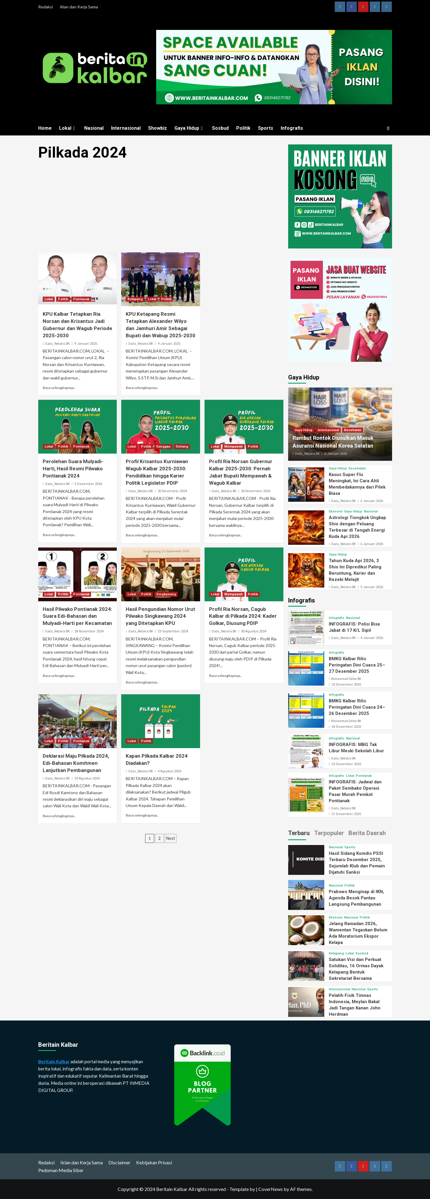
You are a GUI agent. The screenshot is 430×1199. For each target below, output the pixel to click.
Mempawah (233, 447)
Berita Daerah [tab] (367, 833)
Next (170, 838)
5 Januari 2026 (371, 587)
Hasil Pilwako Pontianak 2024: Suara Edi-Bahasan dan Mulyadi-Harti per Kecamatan (77, 616)
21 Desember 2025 (346, 814)
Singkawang (166, 594)
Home (45, 128)
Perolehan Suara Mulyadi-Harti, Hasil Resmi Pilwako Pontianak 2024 (73, 468)
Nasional (94, 128)
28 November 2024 (89, 631)
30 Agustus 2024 (253, 631)
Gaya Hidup (189, 128)
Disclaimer (119, 1162)
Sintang (182, 447)
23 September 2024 (173, 631)
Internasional (126, 128)
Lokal (68, 128)
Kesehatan (352, 430)
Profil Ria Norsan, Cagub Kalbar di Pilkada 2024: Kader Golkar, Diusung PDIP (243, 616)
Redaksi (45, 6)
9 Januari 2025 (85, 344)
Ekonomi (336, 511)
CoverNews (270, 1189)
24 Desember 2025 (346, 727)
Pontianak (81, 299)
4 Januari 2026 (371, 638)
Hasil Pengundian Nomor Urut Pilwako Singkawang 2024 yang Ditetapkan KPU (160, 616)
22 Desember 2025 (346, 764)
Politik (243, 128)
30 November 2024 (172, 491)
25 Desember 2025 (346, 685)
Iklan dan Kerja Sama (79, 6)
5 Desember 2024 (88, 484)
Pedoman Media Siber (61, 1170)
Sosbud (220, 128)
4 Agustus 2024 (169, 771)
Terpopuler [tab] (329, 833)
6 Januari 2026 (335, 454)
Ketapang (135, 299)
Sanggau (163, 447)
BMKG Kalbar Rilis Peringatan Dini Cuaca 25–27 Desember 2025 (357, 665)
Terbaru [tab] (299, 833)
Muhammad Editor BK (346, 679)
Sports (265, 128)
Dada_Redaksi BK (57, 343)
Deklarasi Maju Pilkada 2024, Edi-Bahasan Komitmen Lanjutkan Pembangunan (76, 763)
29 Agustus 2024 (87, 778)
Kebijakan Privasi (154, 1162)
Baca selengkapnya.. (59, 387)
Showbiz (157, 128)
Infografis (292, 128)
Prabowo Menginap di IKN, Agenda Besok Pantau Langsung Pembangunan (356, 898)
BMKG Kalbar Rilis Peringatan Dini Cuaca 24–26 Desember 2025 (357, 707)
